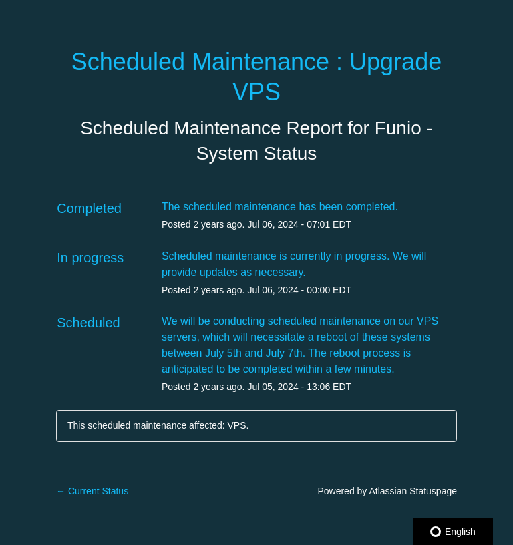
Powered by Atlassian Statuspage (387, 491)
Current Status (92, 491)
